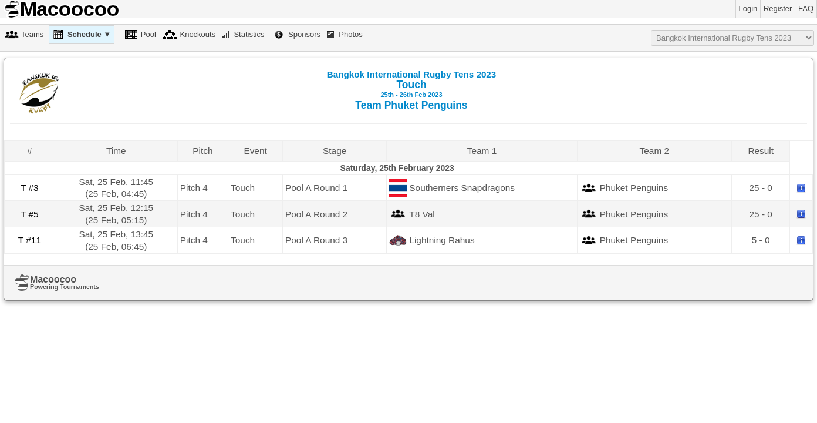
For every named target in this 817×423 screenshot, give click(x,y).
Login (748, 8)
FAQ (805, 8)
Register (778, 8)
